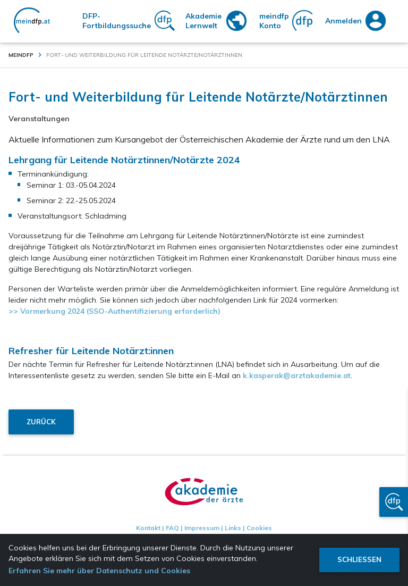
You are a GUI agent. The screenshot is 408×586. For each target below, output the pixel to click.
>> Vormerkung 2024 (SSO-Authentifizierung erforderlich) (114, 311)
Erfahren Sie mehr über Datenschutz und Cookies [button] (99, 570)
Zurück (41, 421)
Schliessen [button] (359, 559)
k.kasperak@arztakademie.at (297, 375)
